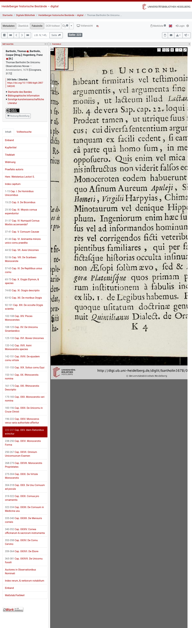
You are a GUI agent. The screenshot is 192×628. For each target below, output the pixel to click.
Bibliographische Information (24, 95)
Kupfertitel (10, 147)
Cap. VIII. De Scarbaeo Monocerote (20, 259)
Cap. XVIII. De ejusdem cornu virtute (22, 358)
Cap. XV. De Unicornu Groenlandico (21, 329)
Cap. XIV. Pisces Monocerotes (18, 318)
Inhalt (8, 131)
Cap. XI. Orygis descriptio (22, 290)
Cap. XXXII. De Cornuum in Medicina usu (24, 509)
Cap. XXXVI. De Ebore (21, 551)
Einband (9, 140)
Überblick (23, 25)
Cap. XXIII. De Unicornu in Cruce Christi (24, 409)
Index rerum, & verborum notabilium (24, 580)
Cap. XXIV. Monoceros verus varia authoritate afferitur (22, 420)
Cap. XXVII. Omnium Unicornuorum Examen (21, 454)
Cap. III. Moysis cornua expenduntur (21, 211)
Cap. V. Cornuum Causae (22, 231)
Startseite (7, 15)
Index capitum (13, 184)
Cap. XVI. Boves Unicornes (24, 338)
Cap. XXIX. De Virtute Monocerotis (21, 476)
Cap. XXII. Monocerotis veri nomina (25, 398)
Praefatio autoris (14, 169)
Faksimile (37, 25)
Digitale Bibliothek (25, 15)
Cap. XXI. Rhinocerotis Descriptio (22, 387)
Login (180, 25)
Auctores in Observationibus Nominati (20, 571)
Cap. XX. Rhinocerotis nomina (21, 376)
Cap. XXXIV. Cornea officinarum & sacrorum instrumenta (25, 531)
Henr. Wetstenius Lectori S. (20, 176)
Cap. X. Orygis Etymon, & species (22, 281)
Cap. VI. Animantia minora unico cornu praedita (23, 241)
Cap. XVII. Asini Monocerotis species (18, 347)
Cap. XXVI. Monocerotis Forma (23, 443)
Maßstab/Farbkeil (15, 595)
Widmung (10, 162)
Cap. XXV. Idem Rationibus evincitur (24, 432)
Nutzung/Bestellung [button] (18, 116)
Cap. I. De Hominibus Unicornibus (19, 193)
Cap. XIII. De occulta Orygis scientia (24, 307)
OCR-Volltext (53, 25)
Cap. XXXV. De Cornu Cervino (21, 542)
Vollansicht (85, 25)
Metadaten (9, 25)
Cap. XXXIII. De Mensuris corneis (23, 520)
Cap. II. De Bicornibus (20, 202)
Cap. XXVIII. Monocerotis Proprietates (23, 465)
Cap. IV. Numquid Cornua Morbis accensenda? (22, 222)
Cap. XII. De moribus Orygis (23, 297)
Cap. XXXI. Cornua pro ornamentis (22, 498)
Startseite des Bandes (20, 91)
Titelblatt (10, 154)
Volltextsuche (24, 131)
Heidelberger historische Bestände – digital (30, 6)
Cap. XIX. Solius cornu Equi (24, 367)
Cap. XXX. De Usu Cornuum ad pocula (25, 487)
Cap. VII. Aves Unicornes (22, 250)
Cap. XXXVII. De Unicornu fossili (24, 560)
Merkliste (158, 25)
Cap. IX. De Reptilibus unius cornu (23, 270)
